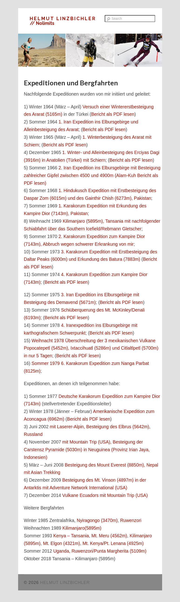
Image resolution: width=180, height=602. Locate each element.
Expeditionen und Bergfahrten (71, 83)
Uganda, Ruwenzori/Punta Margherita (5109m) (99, 551)
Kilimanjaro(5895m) (81, 528)
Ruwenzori (130, 520)
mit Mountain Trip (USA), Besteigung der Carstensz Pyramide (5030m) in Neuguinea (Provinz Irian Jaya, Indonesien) (87, 449)
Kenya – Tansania (71, 535)
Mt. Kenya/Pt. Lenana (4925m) (113, 543)
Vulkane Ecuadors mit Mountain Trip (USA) (105, 495)
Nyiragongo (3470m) (97, 520)
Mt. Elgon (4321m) (61, 543)
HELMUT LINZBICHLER (63, 18)
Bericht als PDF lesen (112, 114)
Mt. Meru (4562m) (109, 535)
